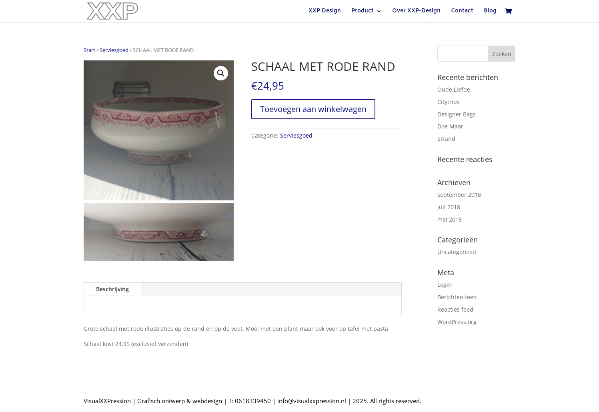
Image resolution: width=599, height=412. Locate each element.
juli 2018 (448, 207)
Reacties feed (455, 309)
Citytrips (448, 102)
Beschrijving (112, 289)
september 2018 (459, 194)
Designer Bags (456, 114)
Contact (462, 11)
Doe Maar (450, 126)
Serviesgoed (114, 50)
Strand (446, 138)
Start (89, 50)
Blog (490, 11)
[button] (221, 73)
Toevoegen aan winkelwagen (313, 109)
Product (362, 11)
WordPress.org (457, 322)
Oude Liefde (453, 89)
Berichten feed (457, 297)
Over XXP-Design (416, 11)
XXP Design (325, 11)
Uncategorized (456, 252)
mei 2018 (449, 219)
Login (444, 284)
